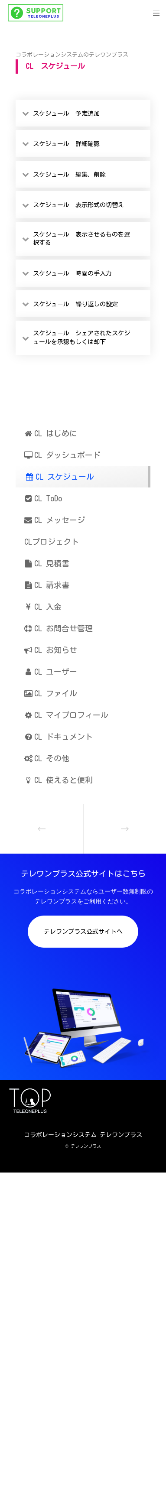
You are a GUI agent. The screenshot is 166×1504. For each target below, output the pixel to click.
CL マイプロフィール (66, 715)
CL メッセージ (54, 520)
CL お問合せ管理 (58, 628)
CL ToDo (43, 498)
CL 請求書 (46, 585)
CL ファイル (50, 693)
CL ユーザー (50, 672)
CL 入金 (43, 607)
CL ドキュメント (58, 737)
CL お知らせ (50, 650)
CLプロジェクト (51, 542)
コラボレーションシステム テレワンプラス (83, 1135)
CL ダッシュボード (62, 455)
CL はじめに (50, 433)
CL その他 (46, 758)
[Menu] (153, 13)
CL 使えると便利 (58, 780)
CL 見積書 (46, 563)
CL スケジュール (60, 477)
